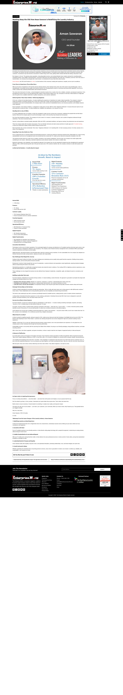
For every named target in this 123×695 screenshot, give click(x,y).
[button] (71, 454)
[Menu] (108, 2)
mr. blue (34, 81)
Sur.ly (107, 483)
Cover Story (16, 16)
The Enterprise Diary (87, 2)
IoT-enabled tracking (78, 123)
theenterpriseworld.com (105, 480)
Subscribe (100, 2)
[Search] (106, 2)
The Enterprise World (61, 495)
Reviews (95, 2)
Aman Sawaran (16, 81)
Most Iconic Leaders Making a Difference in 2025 (98, 41)
